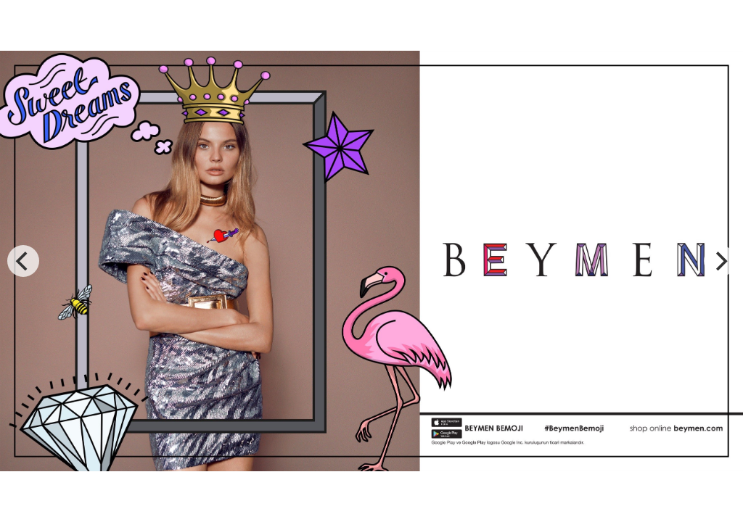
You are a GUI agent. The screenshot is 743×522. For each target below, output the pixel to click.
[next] (720, 261)
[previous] (23, 261)
